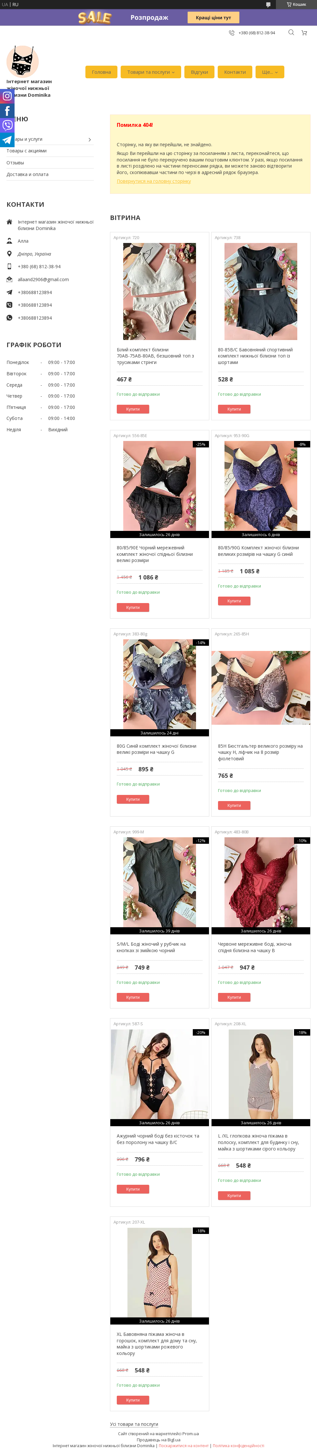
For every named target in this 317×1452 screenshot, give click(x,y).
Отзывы (15, 163)
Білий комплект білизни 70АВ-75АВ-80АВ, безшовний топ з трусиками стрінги (155, 355)
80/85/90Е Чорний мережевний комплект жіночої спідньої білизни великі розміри (155, 553)
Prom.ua (190, 1433)
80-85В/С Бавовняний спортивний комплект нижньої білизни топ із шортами (255, 355)
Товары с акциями (26, 151)
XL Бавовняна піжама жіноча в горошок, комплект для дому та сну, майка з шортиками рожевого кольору (157, 1343)
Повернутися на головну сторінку (154, 181)
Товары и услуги (24, 139)
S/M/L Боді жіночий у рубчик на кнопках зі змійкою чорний (151, 947)
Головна (101, 72)
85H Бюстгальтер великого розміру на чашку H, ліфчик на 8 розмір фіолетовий (260, 752)
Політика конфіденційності (238, 1445)
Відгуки (199, 72)
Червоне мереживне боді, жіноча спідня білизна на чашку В (254, 947)
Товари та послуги (148, 72)
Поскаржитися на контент (184, 1445)
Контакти (235, 72)
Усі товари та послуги (134, 1424)
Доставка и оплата (27, 174)
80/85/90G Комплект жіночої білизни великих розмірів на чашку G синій (258, 550)
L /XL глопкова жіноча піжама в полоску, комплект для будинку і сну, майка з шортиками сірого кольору (258, 1142)
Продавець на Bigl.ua (158, 1440)
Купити (133, 409)
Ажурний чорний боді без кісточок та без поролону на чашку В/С (158, 1139)
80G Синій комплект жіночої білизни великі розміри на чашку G (156, 749)
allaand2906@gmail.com (43, 279)
